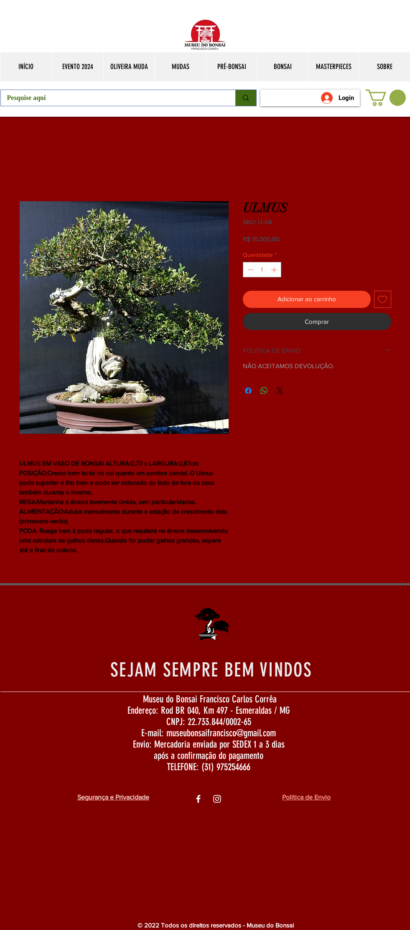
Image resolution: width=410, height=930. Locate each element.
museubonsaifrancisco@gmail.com (221, 733)
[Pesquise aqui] (112, 98)
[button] (386, 98)
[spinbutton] (262, 269)
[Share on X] (280, 391)
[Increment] (275, 269)
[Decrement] (249, 269)
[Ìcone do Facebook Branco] (198, 799)
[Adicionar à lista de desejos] (382, 299)
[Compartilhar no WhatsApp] (264, 391)
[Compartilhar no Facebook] (248, 391)
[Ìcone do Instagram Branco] (217, 799)
